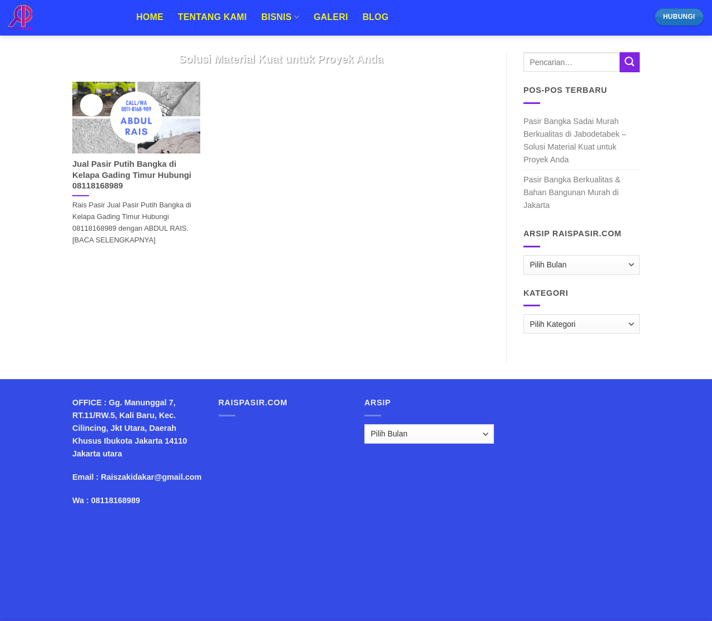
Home (150, 17)
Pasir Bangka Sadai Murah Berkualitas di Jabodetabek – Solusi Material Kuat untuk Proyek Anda (574, 140)
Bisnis (280, 17)
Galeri (331, 17)
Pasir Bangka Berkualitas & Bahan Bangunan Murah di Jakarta (571, 192)
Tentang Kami (212, 17)
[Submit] (630, 62)
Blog (376, 17)
